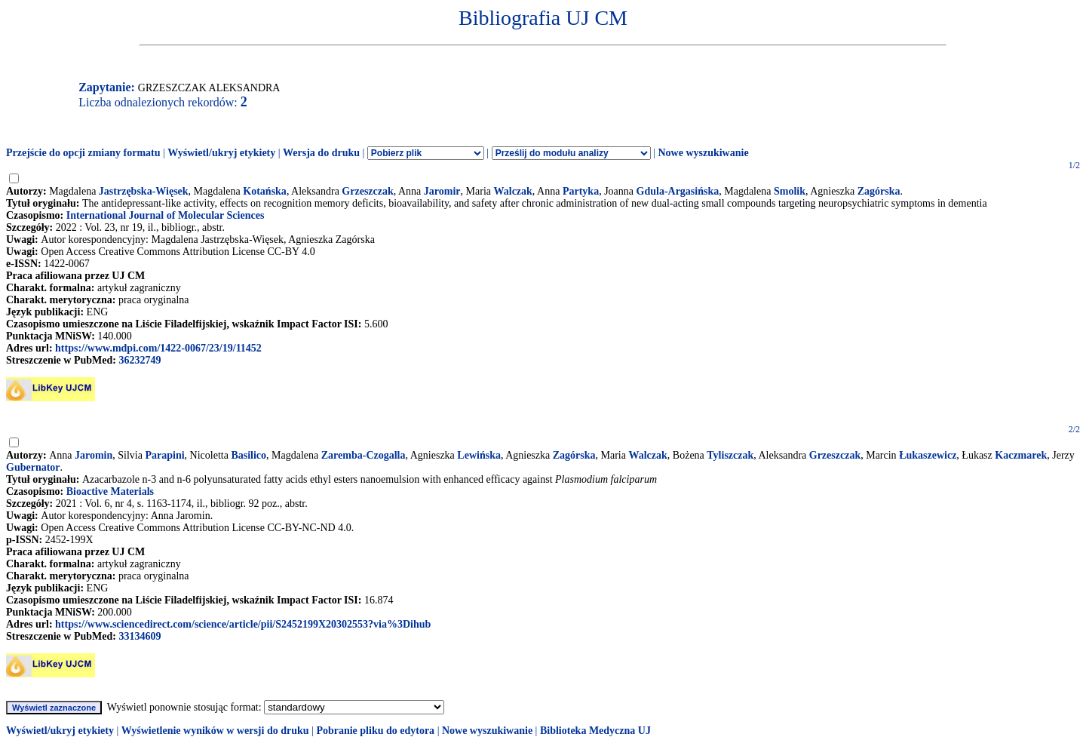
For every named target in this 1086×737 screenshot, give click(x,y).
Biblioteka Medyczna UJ (595, 730)
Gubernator (33, 467)
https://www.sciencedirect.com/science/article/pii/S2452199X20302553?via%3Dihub (243, 624)
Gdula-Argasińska (678, 191)
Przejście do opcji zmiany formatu (83, 152)
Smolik (789, 191)
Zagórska (878, 191)
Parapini (164, 455)
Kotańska (265, 191)
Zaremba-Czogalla (363, 455)
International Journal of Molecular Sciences (165, 215)
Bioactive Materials (110, 491)
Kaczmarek (1021, 455)
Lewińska (479, 455)
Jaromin (93, 455)
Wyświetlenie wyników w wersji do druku (215, 730)
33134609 (139, 636)
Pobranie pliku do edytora (375, 730)
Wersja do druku (321, 152)
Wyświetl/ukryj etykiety (221, 152)
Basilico (248, 455)
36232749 (139, 360)
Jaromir (442, 191)
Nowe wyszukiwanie (703, 152)
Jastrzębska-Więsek (144, 191)
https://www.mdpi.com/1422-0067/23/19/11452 (158, 348)
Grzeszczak (367, 191)
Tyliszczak (730, 455)
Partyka (581, 191)
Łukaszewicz (927, 455)
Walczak (513, 191)
